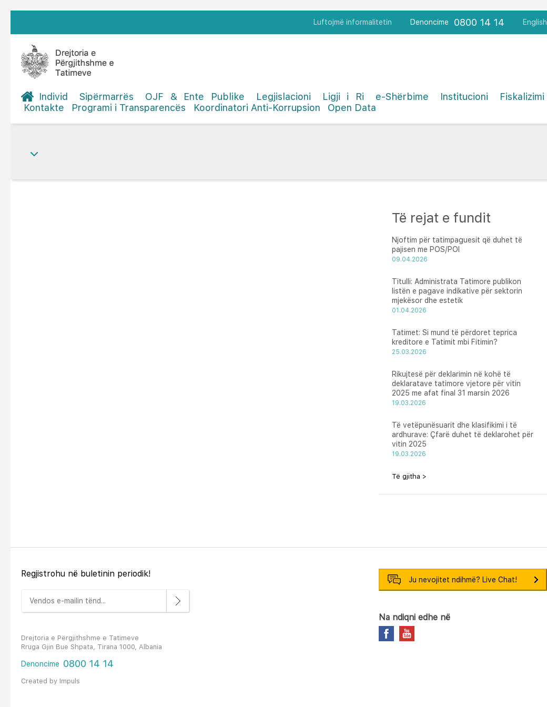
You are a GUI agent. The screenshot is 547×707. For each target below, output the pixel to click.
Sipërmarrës (106, 96)
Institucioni (464, 96)
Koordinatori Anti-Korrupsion (257, 107)
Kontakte (44, 107)
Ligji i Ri (343, 96)
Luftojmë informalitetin (352, 22)
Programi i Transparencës (129, 107)
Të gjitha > (409, 476)
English (535, 22)
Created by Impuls (50, 681)
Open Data (352, 107)
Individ (53, 96)
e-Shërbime (402, 96)
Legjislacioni (283, 96)
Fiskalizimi (522, 96)
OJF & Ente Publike (195, 96)
